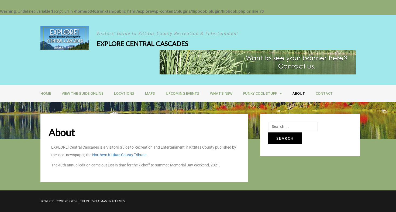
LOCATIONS (124, 93)
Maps (150, 93)
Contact (324, 93)
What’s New (221, 93)
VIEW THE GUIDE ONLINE (82, 93)
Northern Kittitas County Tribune (119, 155)
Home (45, 93)
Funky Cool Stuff (260, 93)
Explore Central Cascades (142, 43)
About (298, 93)
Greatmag (99, 201)
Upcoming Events (182, 93)
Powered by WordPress (58, 201)
